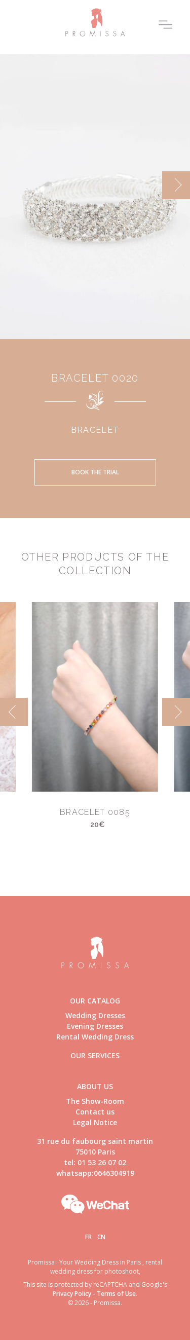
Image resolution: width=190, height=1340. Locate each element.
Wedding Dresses (95, 1015)
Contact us (95, 1111)
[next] (176, 185)
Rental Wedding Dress (95, 1036)
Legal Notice (95, 1122)
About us (95, 1086)
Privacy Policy (72, 1293)
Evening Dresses (95, 1026)
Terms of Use (116, 1293)
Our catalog (95, 1001)
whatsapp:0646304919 (95, 1173)
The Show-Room (95, 1101)
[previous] (14, 712)
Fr (88, 1237)
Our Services (95, 1055)
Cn (101, 1237)
